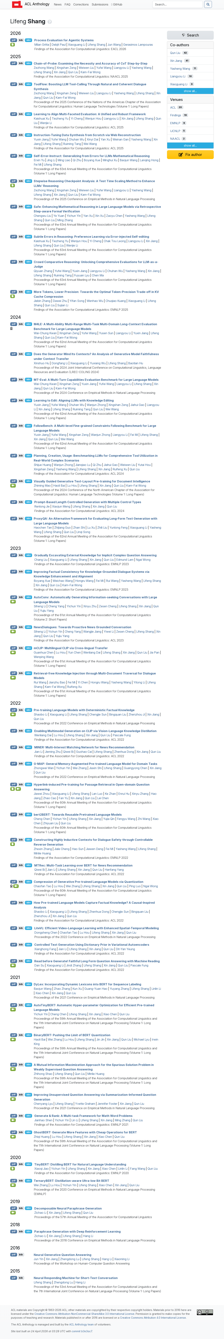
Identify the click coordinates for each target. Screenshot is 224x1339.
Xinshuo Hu (41, 363)
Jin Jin (100, 1039)
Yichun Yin (74, 216)
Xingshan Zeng (66, 68)
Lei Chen (103, 798)
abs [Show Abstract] (28, 40)
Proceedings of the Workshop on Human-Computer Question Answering (82, 1263)
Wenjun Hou (93, 118)
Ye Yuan (58, 216)
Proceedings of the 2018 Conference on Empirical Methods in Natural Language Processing (94, 1240)
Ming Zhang (65, 220)
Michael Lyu (141, 1039)
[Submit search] (208, 4)
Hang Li (88, 1236)
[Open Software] (12, 789)
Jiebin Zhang (42, 301)
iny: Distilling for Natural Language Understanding (80, 1164)
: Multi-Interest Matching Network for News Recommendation (84, 747)
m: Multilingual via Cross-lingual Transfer (71, 648)
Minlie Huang (42, 853)
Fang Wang (137, 1168)
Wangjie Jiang (92, 631)
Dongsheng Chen (45, 932)
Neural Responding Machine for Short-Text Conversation (76, 1278)
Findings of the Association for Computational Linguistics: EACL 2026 (80, 49)
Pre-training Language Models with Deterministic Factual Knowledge (84, 710)
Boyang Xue (92, 160)
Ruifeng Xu (120, 469)
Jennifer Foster (107, 1104)
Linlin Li (156, 988)
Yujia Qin (109, 819)
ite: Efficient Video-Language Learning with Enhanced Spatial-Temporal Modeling (96, 928)
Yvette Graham (85, 1104)
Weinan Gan (121, 139)
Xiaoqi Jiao (41, 1168)
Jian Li (38, 752)
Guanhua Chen (44, 652)
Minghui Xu (110, 160)
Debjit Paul (59, 44)
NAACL (175, 139)
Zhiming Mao (42, 485)
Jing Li (51, 160)
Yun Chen (74, 652)
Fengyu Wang (126, 819)
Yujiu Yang (47, 610)
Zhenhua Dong (124, 752)
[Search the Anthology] (178, 4)
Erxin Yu (39, 160)
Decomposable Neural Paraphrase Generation (68, 1208)
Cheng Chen (42, 819)
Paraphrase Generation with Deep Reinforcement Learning (77, 1231)
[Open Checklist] (12, 44)
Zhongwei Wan (44, 768)
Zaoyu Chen (114, 216)
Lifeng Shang (96, 44)
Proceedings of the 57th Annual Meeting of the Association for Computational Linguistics (93, 1217)
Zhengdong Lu (69, 1259)
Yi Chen (83, 682)
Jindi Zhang (73, 965)
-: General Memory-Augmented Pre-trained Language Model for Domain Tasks (95, 763)
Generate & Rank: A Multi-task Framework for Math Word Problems (83, 1116)
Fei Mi (37, 164)
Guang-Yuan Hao (95, 988)
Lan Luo (97, 794)
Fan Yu (63, 798)
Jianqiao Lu (82, 465)
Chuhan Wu (76, 139)
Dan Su (39, 965)
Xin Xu (99, 216)
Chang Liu (40, 559)
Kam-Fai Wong (90, 72)
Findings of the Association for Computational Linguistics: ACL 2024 (79, 473)
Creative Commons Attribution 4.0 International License (153, 1317)
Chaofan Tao (42, 886)
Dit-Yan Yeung (125, 949)
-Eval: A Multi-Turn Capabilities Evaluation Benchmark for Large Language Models (96, 379)
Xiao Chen (42, 993)
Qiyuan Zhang (43, 271)
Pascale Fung (122, 735)
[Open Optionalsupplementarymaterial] (12, 1168)
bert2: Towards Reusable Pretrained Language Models (78, 814)
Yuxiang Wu (98, 363)
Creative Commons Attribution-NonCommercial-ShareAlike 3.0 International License (84, 1313)
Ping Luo (135, 886)
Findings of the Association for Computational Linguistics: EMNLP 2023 (81, 564)
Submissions (101, 4)
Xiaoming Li (121, 1259)
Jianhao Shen (43, 1120)
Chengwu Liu (42, 216)
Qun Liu (73, 72)
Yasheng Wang (141, 68)
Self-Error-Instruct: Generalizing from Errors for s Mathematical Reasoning (92, 156)
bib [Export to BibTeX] (21, 40)
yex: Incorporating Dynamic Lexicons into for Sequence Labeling (87, 984)
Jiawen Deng (94, 849)
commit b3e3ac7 (82, 1331)
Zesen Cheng (108, 606)
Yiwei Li (109, 631)
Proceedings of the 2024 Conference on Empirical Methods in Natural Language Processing (94, 393)
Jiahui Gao (137, 405)
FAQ (68, 4)
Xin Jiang (60, 72)
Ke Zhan (110, 794)
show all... (190, 91)
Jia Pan (154, 652)
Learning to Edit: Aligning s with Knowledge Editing (74, 400)
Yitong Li (139, 682)
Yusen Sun (106, 333)
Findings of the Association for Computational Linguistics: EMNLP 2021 (81, 1124)
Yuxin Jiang (41, 139)
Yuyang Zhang (119, 988)
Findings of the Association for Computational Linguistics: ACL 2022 (79, 739)
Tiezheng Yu (60, 118)
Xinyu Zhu (90, 606)
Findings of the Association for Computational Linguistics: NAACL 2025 (81, 76)
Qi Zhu (77, 160)
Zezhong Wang (44, 68)
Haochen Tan (43, 527)
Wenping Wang (44, 657)
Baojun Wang (128, 160)
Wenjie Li (46, 123)
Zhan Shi (79, 527)
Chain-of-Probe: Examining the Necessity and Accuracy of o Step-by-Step (90, 63)
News (58, 4)
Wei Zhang (80, 768)
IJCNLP (175, 131)
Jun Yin (38, 1259)
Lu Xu (91, 527)
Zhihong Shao (43, 1074)
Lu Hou (72, 485)
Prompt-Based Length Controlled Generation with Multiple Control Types (87, 502)
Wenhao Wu (95, 301)
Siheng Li (40, 606)
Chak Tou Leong (115, 241)
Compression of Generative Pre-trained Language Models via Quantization (88, 882)
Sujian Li (62, 305)
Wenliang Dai (91, 652)
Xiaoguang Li (76, 44)
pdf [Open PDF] (14, 40)
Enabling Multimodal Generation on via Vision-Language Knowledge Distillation (95, 731)
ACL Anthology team (81, 1324)
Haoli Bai (59, 485)
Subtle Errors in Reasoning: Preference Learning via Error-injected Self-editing (91, 236)
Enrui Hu (123, 794)
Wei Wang (90, 144)
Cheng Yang (56, 606)
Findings (175, 115)
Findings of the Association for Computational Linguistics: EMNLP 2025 (81, 309)
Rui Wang (112, 581)
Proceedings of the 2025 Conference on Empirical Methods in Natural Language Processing (94, 199)
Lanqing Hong (149, 160)
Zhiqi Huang (41, 1137)
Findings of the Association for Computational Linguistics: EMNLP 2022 (81, 858)
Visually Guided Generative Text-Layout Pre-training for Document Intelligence (92, 481)
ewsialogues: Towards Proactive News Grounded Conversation (82, 627)
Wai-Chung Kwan (45, 333)
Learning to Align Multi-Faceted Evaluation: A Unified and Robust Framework (90, 114)
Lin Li (74, 1120)
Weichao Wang (63, 581)
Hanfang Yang (114, 869)
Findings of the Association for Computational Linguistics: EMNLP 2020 (81, 1173)
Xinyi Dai (92, 139)
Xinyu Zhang (140, 794)
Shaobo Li (40, 714)
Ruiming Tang (72, 144)
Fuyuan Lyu (81, 275)
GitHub (116, 4)
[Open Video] (13, 485)
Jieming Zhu (53, 752)
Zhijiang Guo (62, 527)
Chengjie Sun (98, 714)
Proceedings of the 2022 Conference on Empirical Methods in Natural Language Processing (94, 723)
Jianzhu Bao (57, 682)
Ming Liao (64, 160)
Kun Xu (77, 988)
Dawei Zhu (60, 301)
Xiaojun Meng (61, 506)
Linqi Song (83, 532)
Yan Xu (105, 139)
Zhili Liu (102, 527)
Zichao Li (40, 1212)
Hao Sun (78, 849)
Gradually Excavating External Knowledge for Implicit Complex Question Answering (95, 555)
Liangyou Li (121, 68)
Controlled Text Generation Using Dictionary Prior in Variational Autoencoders (91, 944)
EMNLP (175, 123)
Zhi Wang (144, 819)
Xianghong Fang (45, 949)
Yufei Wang (103, 68)
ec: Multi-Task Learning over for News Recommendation (83, 865)
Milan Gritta (41, 44)
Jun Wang (114, 44)
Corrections (81, 4)
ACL (173, 107)
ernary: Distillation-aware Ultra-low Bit (71, 1181)
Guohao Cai (84, 752)
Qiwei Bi (68, 752)
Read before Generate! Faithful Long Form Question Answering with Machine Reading (97, 961)
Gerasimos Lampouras (138, 44)
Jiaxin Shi (95, 768)
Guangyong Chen (135, 768)
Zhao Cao (49, 798)
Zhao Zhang (62, 988)
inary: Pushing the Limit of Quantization (72, 1035)
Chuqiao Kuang (116, 301)
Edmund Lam (124, 559)
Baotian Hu (135, 363)
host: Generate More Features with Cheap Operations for (85, 1132)
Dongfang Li (60, 363)
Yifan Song (76, 301)
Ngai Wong (143, 559)
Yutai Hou (144, 465)
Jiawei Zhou (42, 794)
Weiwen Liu (86, 68)
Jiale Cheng (61, 849)
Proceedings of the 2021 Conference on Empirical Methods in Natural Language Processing (94, 997)
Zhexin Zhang (43, 849)
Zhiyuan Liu (50, 823)
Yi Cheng (77, 118)
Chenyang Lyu (43, 1104)
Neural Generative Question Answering (62, 1254)
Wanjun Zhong (96, 405)
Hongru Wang (84, 581)
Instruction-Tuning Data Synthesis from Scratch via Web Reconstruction (87, 135)
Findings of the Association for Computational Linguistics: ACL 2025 (79, 127)
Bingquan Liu (117, 714)
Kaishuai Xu (41, 118)
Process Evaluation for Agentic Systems (64, 40)
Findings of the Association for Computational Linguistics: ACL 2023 (79, 640)
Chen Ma (98, 275)
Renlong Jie (42, 506)
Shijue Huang (42, 465)
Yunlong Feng (118, 527)
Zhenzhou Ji (136, 714)
